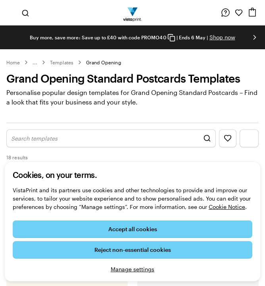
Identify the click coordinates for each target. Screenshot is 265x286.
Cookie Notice (227, 206)
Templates (61, 62)
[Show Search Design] (111, 138)
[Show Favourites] (227, 138)
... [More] (35, 62)
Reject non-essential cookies (132, 249)
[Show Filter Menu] (249, 138)
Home (13, 62)
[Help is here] (225, 12)
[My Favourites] (239, 13)
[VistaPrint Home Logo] (132, 12)
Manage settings (132, 269)
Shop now (222, 37)
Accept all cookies (132, 229)
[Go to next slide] (254, 37)
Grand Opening (103, 62)
